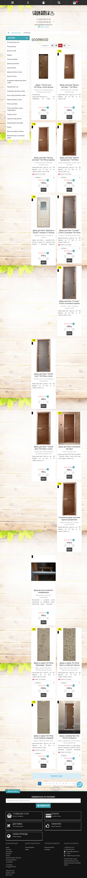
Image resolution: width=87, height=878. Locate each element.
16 (69, 45)
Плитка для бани (12, 104)
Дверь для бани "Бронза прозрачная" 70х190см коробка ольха (69, 159)
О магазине (9, 851)
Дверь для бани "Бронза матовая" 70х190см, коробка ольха (43, 159)
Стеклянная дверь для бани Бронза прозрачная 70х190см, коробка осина (69, 519)
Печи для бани (11, 46)
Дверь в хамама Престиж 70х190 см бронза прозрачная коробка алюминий (69, 739)
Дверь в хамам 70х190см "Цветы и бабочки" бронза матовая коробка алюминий (69, 665)
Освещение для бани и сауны (16, 91)
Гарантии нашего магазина (13, 858)
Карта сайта (9, 875)
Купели (9, 127)
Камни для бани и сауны (14, 100)
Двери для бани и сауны (14, 72)
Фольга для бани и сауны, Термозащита (15, 109)
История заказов (49, 847)
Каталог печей (11, 51)
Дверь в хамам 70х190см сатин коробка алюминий (43, 737)
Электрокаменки (12, 59)
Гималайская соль (12, 87)
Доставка (8, 853)
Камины (9, 55)
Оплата (8, 856)
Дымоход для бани (13, 63)
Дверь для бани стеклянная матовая (69, 447)
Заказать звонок (43, 27)
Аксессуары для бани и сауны (16, 95)
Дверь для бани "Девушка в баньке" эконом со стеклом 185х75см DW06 (43, 232)
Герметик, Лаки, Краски (14, 119)
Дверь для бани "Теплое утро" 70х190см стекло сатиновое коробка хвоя (43, 376)
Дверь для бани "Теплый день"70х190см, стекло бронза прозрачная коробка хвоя (44, 449)
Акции (7, 847)
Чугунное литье (12, 114)
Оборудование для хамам (15, 123)
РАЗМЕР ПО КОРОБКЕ (38, 174)
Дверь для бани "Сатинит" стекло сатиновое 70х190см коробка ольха (69, 232)
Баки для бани (11, 68)
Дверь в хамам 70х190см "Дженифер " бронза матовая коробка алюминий (43, 665)
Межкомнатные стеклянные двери (15, 137)
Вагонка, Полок (12, 76)
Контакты (8, 849)
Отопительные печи (13, 42)
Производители (29, 847)
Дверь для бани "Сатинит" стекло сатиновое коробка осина (69, 303)
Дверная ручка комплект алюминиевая (43, 591)
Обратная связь (10, 871)
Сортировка (45, 45)
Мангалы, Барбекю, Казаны (15, 131)
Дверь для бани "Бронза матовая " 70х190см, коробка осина (69, 87)
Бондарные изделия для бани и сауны (16, 82)
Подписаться (43, 806)
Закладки (47, 849)
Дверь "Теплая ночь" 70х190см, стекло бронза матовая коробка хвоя (43, 87)
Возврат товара (10, 873)
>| (73, 784)
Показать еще (56, 775)
